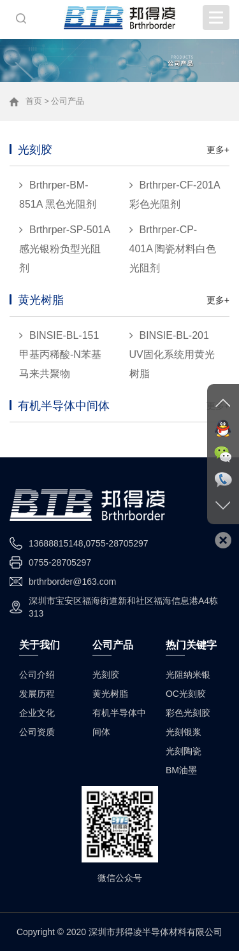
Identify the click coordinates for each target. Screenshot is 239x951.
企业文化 (37, 713)
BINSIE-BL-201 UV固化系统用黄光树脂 (172, 354)
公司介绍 (37, 674)
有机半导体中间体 (64, 405)
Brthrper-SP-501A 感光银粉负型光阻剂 (64, 248)
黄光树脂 (41, 300)
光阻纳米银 (188, 674)
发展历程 (37, 694)
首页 (33, 101)
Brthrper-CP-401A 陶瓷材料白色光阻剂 (173, 248)
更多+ (217, 150)
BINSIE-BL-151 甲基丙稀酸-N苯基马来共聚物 (60, 354)
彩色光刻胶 (188, 713)
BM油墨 (181, 770)
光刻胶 (35, 149)
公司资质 (37, 732)
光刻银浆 (183, 732)
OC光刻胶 (186, 694)
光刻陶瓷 (183, 751)
